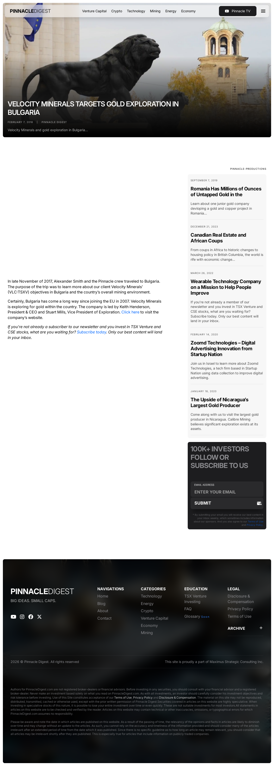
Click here (130, 312)
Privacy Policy (255, 524)
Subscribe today (91, 332)
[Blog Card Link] (227, 199)
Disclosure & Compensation (177, 697)
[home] (30, 11)
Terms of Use (255, 521)
